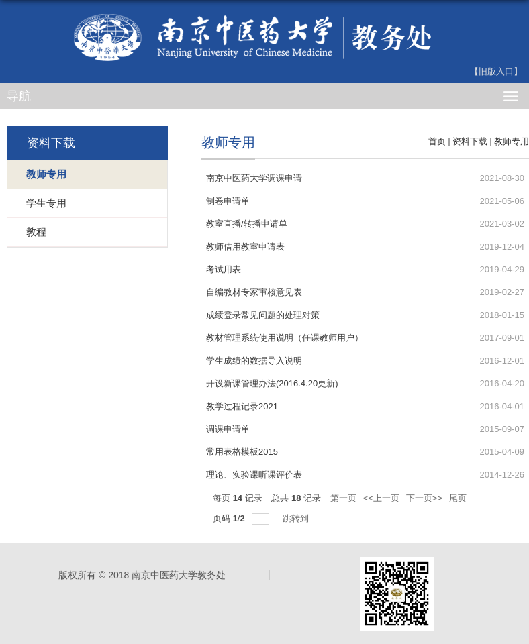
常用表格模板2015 (242, 452)
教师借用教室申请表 (245, 246)
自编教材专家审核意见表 (254, 292)
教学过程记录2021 (242, 406)
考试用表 (223, 269)
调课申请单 (228, 429)
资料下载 (469, 141)
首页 (437, 141)
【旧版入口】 (496, 71)
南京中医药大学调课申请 (254, 178)
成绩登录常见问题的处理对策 (263, 315)
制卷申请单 (228, 201)
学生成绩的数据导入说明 (254, 361)
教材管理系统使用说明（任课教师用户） (284, 338)
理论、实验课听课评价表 (254, 475)
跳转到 (297, 518)
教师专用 (511, 141)
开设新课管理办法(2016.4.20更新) (272, 383)
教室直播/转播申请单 (246, 224)
